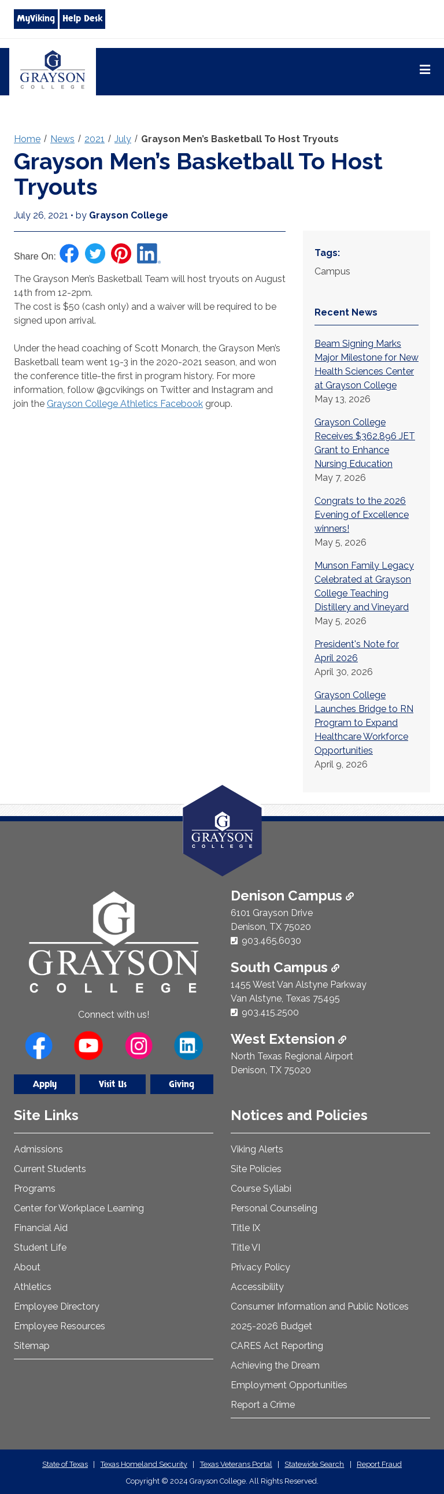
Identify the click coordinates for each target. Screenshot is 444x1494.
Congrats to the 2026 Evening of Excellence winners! (361, 514)
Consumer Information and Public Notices (320, 1306)
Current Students (50, 1168)
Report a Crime (263, 1404)
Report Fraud (379, 1464)
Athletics (32, 1286)
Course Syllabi (261, 1188)
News (62, 139)
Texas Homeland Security (144, 1464)
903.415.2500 (270, 1012)
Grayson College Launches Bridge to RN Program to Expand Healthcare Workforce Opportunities (363, 722)
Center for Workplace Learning (79, 1208)
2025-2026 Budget (271, 1326)
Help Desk (82, 18)
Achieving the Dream (275, 1365)
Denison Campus (292, 895)
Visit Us (113, 1084)
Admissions (38, 1149)
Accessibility (257, 1286)
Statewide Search (314, 1464)
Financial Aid (41, 1227)
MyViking (36, 18)
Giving (181, 1084)
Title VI (245, 1247)
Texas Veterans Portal (236, 1464)
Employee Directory (56, 1306)
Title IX (245, 1227)
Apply (45, 1084)
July (122, 139)
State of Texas (65, 1464)
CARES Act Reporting (277, 1345)
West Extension (288, 1038)
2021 (94, 139)
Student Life (40, 1247)
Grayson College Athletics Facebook (125, 403)
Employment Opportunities (289, 1385)
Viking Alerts (257, 1149)
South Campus (285, 967)
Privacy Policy (260, 1267)
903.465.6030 (271, 940)
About (27, 1267)
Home (27, 139)
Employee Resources (59, 1326)
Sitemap (32, 1345)
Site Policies (256, 1168)
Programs (35, 1188)
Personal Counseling (274, 1208)
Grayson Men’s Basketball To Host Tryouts (240, 139)
